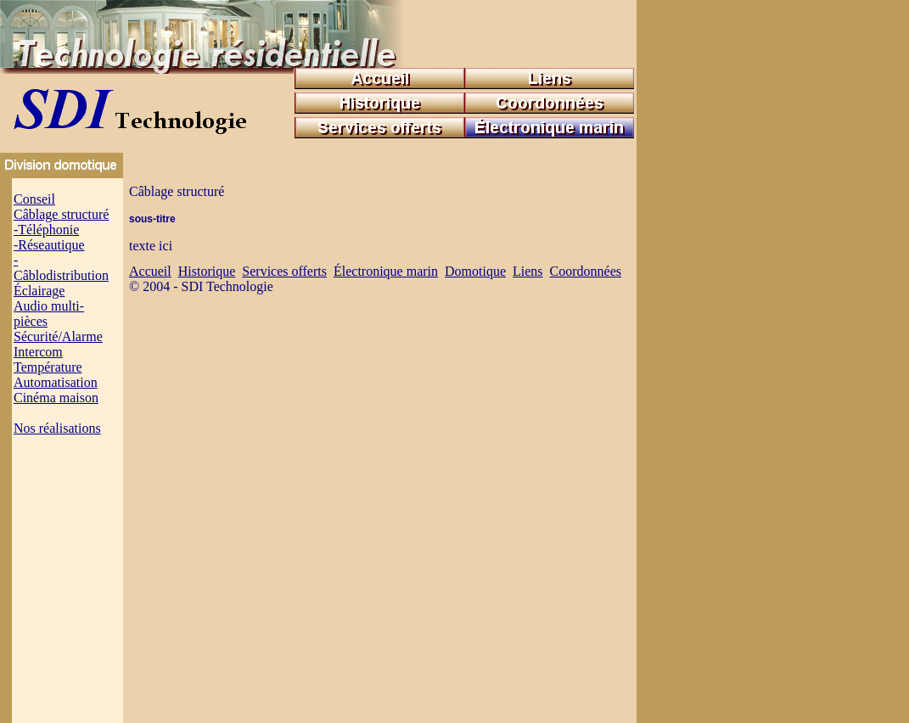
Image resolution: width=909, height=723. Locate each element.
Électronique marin (386, 271)
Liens (528, 271)
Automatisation (56, 382)
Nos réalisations (57, 428)
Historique (207, 271)
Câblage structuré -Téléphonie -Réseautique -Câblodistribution (61, 245)
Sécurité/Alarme (58, 336)
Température (48, 367)
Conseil (34, 199)
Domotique (475, 271)
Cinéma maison (56, 397)
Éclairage (39, 290)
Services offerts (284, 271)
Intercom (38, 352)
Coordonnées (585, 271)
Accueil (150, 271)
